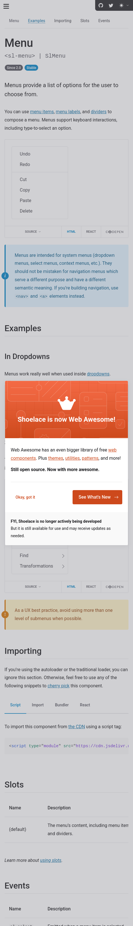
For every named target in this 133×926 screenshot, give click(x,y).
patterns (90, 458)
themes (55, 458)
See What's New (99, 497)
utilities (72, 458)
